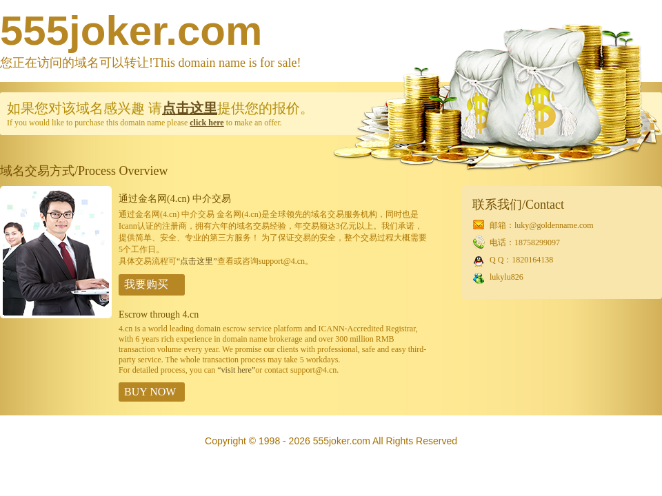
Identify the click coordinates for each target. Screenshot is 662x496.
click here (206, 122)
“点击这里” (197, 261)
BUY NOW (150, 391)
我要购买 (146, 284)
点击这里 (189, 108)
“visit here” (236, 370)
